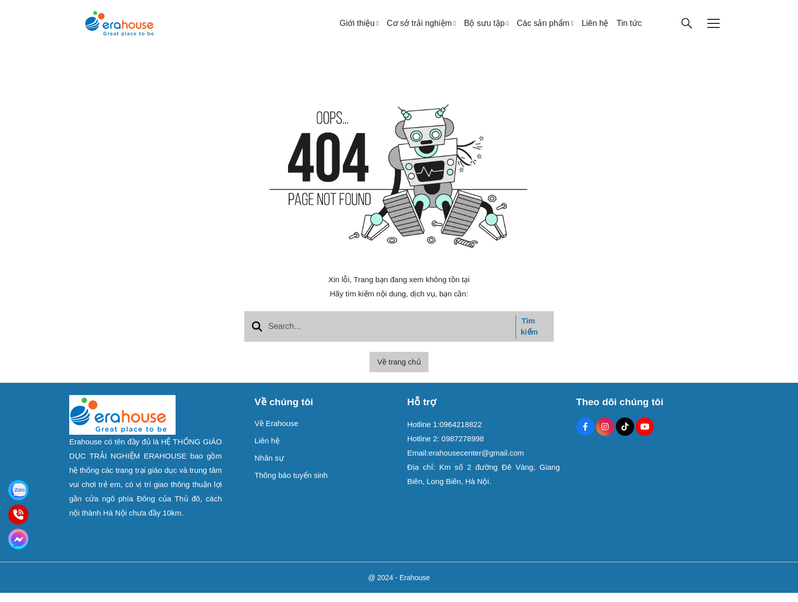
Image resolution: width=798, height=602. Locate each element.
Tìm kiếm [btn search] (529, 335)
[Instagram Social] (605, 436)
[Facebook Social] (585, 436)
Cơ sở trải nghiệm (419, 27)
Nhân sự (269, 467)
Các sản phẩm (543, 27)
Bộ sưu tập (484, 27)
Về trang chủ (398, 371)
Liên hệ (595, 27)
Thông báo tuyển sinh (291, 484)
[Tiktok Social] (625, 436)
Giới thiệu (357, 27)
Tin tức (629, 27)
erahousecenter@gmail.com (476, 462)
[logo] (119, 27)
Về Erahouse (276, 432)
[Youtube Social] (645, 436)
